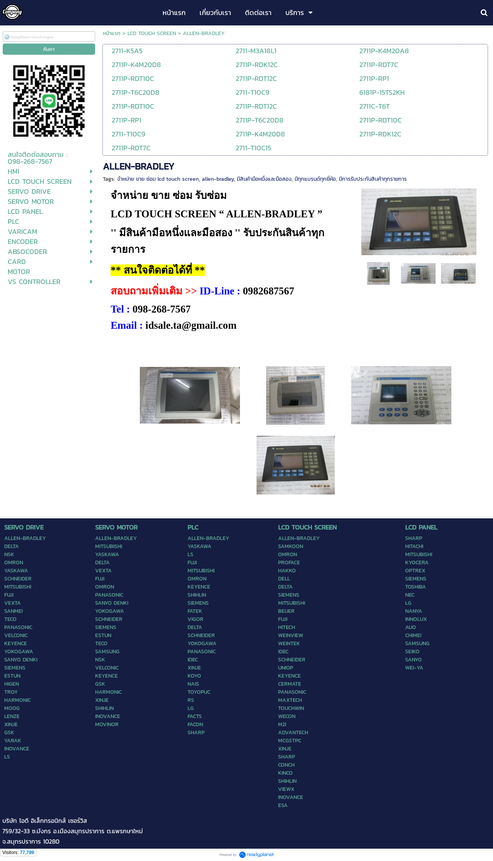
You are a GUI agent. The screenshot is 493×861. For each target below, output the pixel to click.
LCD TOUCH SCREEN (151, 33)
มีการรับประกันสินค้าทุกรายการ (373, 179)
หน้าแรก (112, 33)
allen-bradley (218, 179)
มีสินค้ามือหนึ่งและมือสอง (264, 179)
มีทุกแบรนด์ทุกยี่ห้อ (315, 179)
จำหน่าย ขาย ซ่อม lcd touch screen (158, 179)
